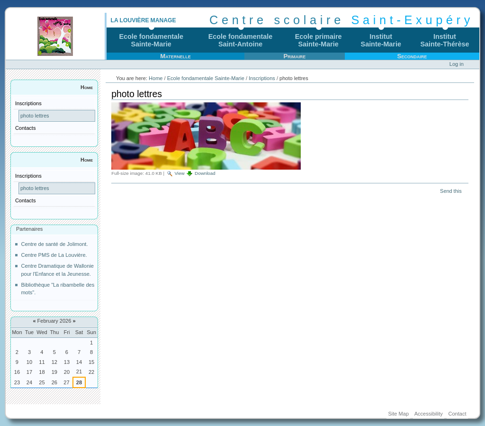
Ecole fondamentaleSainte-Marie (151, 40)
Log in (456, 64)
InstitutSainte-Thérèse (445, 40)
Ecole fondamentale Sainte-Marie (205, 78)
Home (87, 87)
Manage (163, 20)
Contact (457, 414)
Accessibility (428, 414)
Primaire (294, 56)
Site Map (398, 414)
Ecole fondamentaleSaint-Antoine (240, 40)
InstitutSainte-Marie (381, 40)
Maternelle (175, 56)
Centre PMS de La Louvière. (54, 255)
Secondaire (412, 56)
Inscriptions (262, 78)
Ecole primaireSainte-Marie (318, 40)
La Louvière (129, 20)
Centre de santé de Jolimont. (54, 244)
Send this (450, 191)
